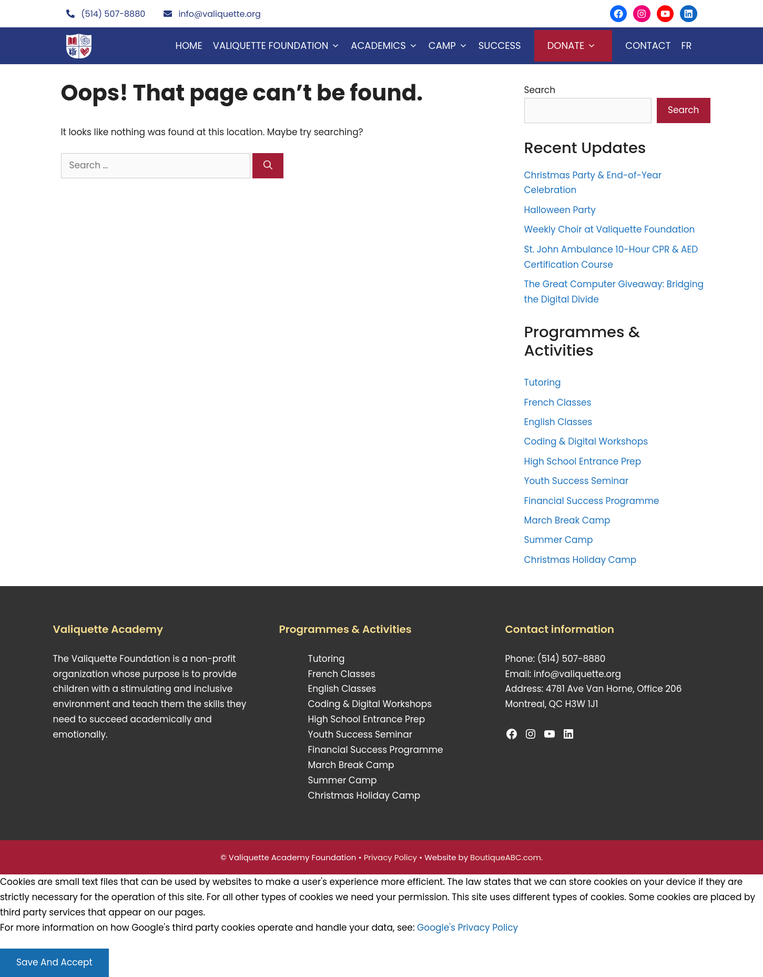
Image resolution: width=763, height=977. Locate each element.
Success (500, 45)
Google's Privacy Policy (467, 927)
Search (540, 90)
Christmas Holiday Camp (580, 559)
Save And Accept (54, 962)
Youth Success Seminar (576, 481)
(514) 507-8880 (113, 14)
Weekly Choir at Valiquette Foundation (609, 229)
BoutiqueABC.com (505, 857)
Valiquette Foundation (279, 46)
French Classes (558, 402)
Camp (451, 46)
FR (686, 45)
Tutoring (542, 382)
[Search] (267, 165)
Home (189, 45)
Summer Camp (558, 539)
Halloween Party (560, 210)
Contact (647, 45)
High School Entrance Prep (583, 461)
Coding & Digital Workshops (586, 441)
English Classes (558, 422)
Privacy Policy (390, 857)
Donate (573, 46)
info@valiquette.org (219, 14)
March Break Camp (567, 520)
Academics (387, 46)
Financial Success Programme (591, 501)
